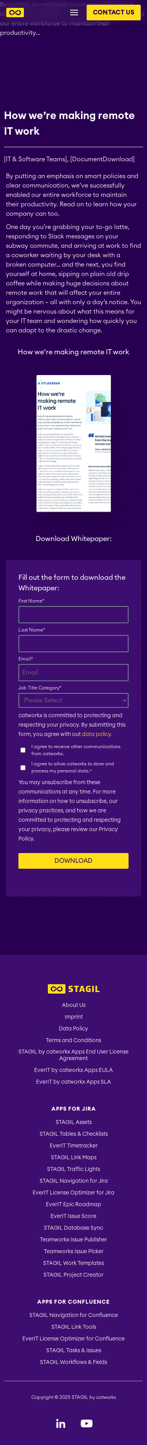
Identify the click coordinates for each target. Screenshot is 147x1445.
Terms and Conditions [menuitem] (73, 1040)
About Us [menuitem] (73, 1005)
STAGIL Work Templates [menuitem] (73, 1263)
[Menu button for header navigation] (74, 12)
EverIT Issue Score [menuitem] (73, 1216)
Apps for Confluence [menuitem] (73, 1302)
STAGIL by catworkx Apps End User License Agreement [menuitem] (73, 1055)
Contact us (113, 12)
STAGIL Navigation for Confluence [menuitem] (73, 1315)
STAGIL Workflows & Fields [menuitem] (73, 1362)
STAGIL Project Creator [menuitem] (73, 1275)
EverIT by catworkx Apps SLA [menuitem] (73, 1082)
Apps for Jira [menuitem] (73, 1109)
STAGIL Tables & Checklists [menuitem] (74, 1134)
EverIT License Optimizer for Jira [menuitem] (73, 1193)
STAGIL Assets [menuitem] (74, 1122)
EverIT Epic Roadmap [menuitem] (73, 1204)
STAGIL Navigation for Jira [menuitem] (74, 1181)
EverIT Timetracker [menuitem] (74, 1146)
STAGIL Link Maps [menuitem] (73, 1157)
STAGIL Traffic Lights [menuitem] (73, 1169)
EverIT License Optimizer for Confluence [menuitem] (73, 1339)
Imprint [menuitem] (74, 1017)
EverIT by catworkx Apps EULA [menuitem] (73, 1070)
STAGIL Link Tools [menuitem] (73, 1327)
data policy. (97, 734)
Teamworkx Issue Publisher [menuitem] (73, 1240)
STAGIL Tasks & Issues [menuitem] (73, 1350)
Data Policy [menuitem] (73, 1029)
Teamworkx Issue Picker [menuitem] (73, 1251)
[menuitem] (73, 990)
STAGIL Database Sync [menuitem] (73, 1228)
